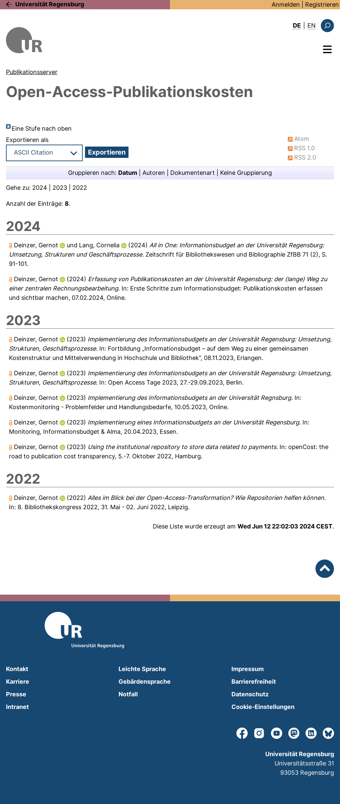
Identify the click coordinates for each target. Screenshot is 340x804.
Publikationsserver (31, 71)
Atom (301, 138)
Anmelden (286, 4)
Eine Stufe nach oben (42, 128)
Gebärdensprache (145, 681)
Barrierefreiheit (253, 681)
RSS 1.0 (304, 148)
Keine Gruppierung (246, 172)
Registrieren (322, 4)
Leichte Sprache (142, 668)
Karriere (17, 681)
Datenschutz (250, 694)
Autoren (153, 172)
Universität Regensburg (49, 4)
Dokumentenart (192, 172)
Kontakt (17, 668)
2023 (59, 187)
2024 (39, 187)
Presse (16, 694)
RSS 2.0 (305, 157)
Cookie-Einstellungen (263, 706)
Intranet (17, 706)
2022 (79, 187)
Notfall (128, 694)
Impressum (247, 668)
